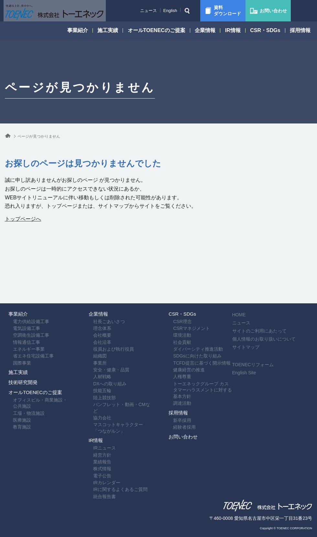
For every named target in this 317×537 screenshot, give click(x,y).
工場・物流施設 (21, 412)
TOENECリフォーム (266, 322)
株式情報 (94, 458)
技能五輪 (94, 366)
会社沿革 (94, 308)
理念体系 (94, 291)
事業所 (92, 333)
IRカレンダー (98, 474)
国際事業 (14, 333)
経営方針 (94, 441)
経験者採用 (176, 414)
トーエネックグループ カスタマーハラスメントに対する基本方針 (197, 364)
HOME (252, 272)
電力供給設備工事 (23, 283)
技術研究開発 (20, 368)
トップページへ (23, 219)
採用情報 (300, 30)
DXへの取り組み (101, 357)
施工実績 (107, 30)
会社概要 (94, 299)
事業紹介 (77, 30)
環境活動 (174, 299)
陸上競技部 (96, 374)
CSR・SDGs (265, 30)
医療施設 (14, 421)
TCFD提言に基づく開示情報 (193, 333)
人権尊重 (174, 349)
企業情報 (205, 30)
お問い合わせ (180, 431)
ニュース (132, 10)
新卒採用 (174, 406)
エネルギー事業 (21, 316)
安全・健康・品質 (103, 341)
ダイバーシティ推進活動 (190, 316)
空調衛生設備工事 (23, 299)
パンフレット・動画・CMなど (116, 382)
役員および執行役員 (105, 316)
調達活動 (174, 378)
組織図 (92, 324)
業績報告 (94, 449)
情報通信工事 (18, 308)
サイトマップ (258, 305)
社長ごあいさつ (101, 283)
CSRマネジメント (183, 291)
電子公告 (94, 466)
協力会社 (94, 391)
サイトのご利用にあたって (272, 289)
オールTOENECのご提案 (156, 30)
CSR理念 (174, 283)
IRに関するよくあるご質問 (112, 482)
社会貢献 (174, 308)
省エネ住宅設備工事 (25, 324)
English (154, 10)
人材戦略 (94, 349)
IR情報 (233, 30)
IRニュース (96, 433)
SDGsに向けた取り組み (189, 324)
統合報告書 (96, 491)
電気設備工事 (18, 291)
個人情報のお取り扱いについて (277, 297)
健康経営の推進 (181, 341)
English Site (257, 330)
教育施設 (14, 429)
